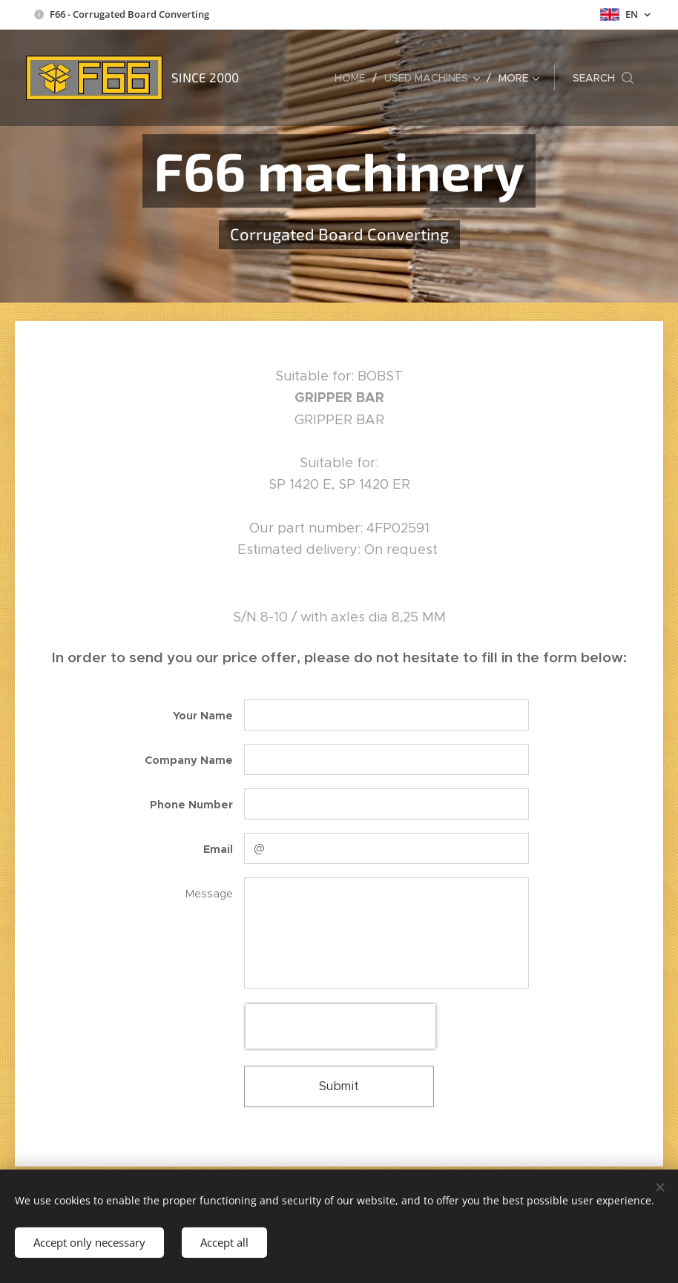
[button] (603, 77)
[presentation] (340, 1026)
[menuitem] (354, 77)
